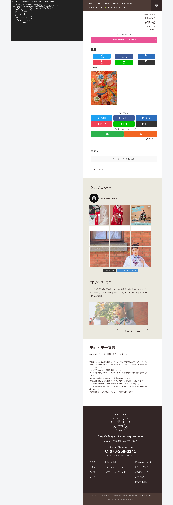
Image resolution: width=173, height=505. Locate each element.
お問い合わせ (94, 490)
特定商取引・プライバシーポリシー (140, 490)
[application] (47, 20)
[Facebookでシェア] (107, 56)
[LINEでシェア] (140, 56)
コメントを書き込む (124, 153)
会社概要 (114, 490)
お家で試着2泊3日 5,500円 (149, 22)
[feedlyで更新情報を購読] (107, 128)
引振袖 (98, 3)
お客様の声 (151, 26)
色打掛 (107, 3)
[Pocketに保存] (129, 56)
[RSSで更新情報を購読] (140, 128)
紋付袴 (115, 3)
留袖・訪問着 (127, 3)
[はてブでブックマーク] (118, 56)
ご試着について (141, 466)
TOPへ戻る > (97, 164)
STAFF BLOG (150, 30)
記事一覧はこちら (132, 326)
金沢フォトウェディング (116, 7)
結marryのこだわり (148, 14)
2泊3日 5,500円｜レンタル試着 (124, 40)
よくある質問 (105, 490)
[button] (151, 56)
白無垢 (89, 3)
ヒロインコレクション (95, 7)
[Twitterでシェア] (96, 56)
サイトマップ (123, 490)
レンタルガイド (149, 18)
